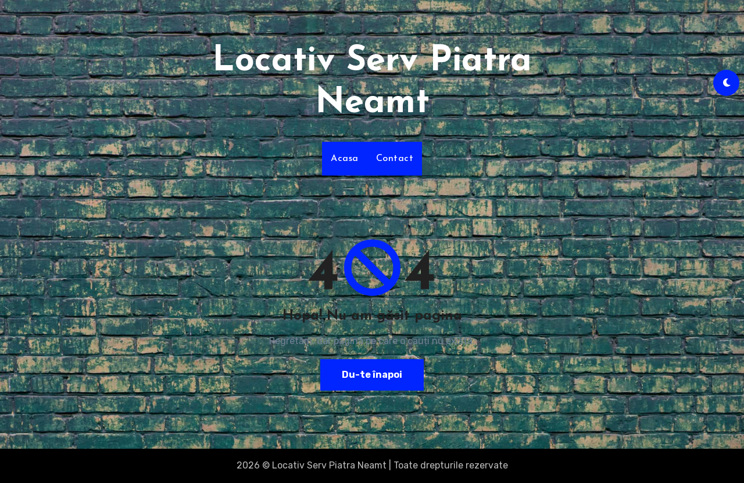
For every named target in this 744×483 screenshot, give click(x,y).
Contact (395, 158)
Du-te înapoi (372, 374)
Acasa (345, 158)
